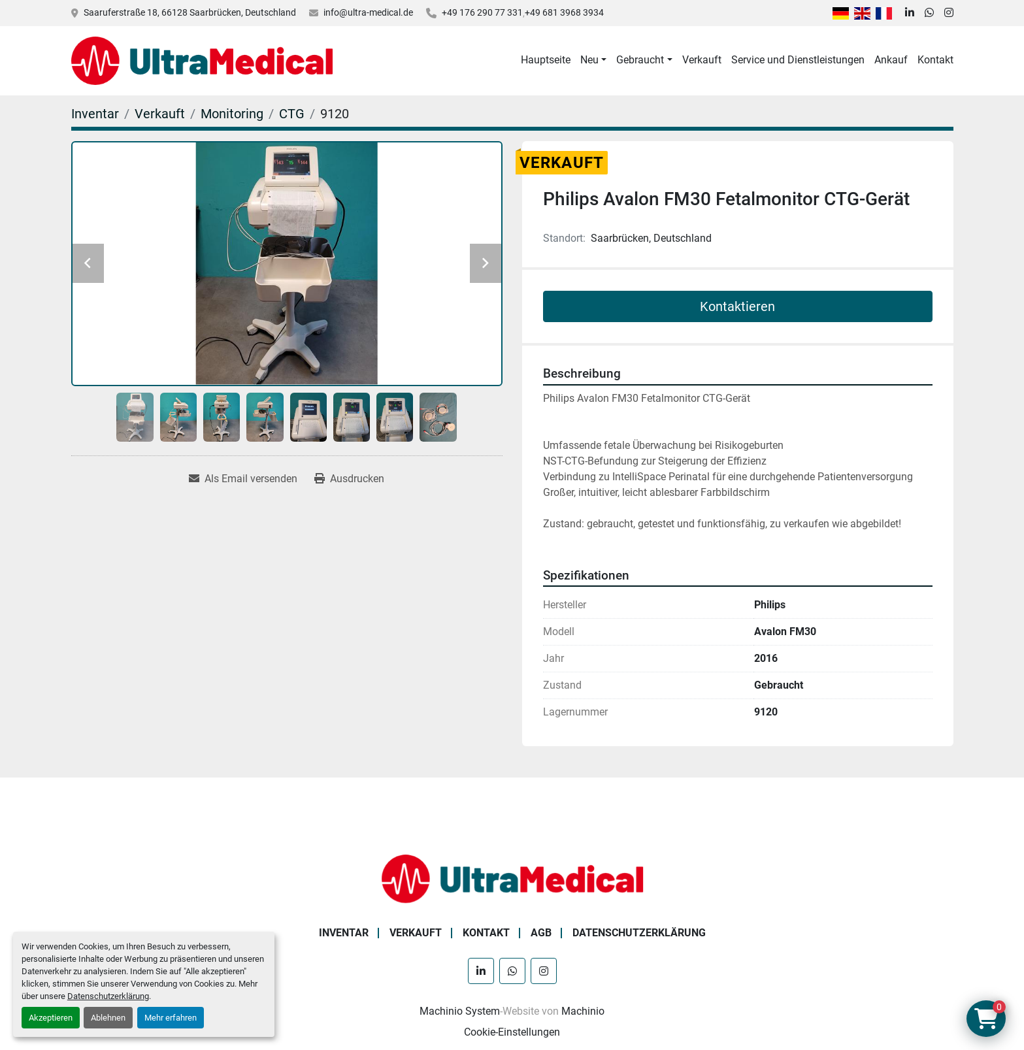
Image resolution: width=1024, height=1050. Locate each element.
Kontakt (935, 60)
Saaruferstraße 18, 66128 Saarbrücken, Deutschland (190, 12)
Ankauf (891, 60)
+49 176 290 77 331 (482, 12)
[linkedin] (909, 13)
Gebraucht (640, 60)
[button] (593, 60)
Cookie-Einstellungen (512, 1032)
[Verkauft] (160, 114)
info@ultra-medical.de (368, 12)
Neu (589, 60)
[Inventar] (95, 114)
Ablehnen (108, 1018)
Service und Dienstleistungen (798, 60)
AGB (541, 933)
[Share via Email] (243, 479)
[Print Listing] (349, 479)
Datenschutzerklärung (108, 996)
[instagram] (948, 13)
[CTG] (292, 114)
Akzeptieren (51, 1018)
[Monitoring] (232, 114)
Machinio (582, 1011)
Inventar (344, 933)
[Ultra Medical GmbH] (512, 878)
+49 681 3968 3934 (564, 12)
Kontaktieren (737, 306)
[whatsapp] (929, 13)
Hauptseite (545, 60)
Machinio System (460, 1011)
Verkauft (701, 60)
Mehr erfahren (170, 1018)
